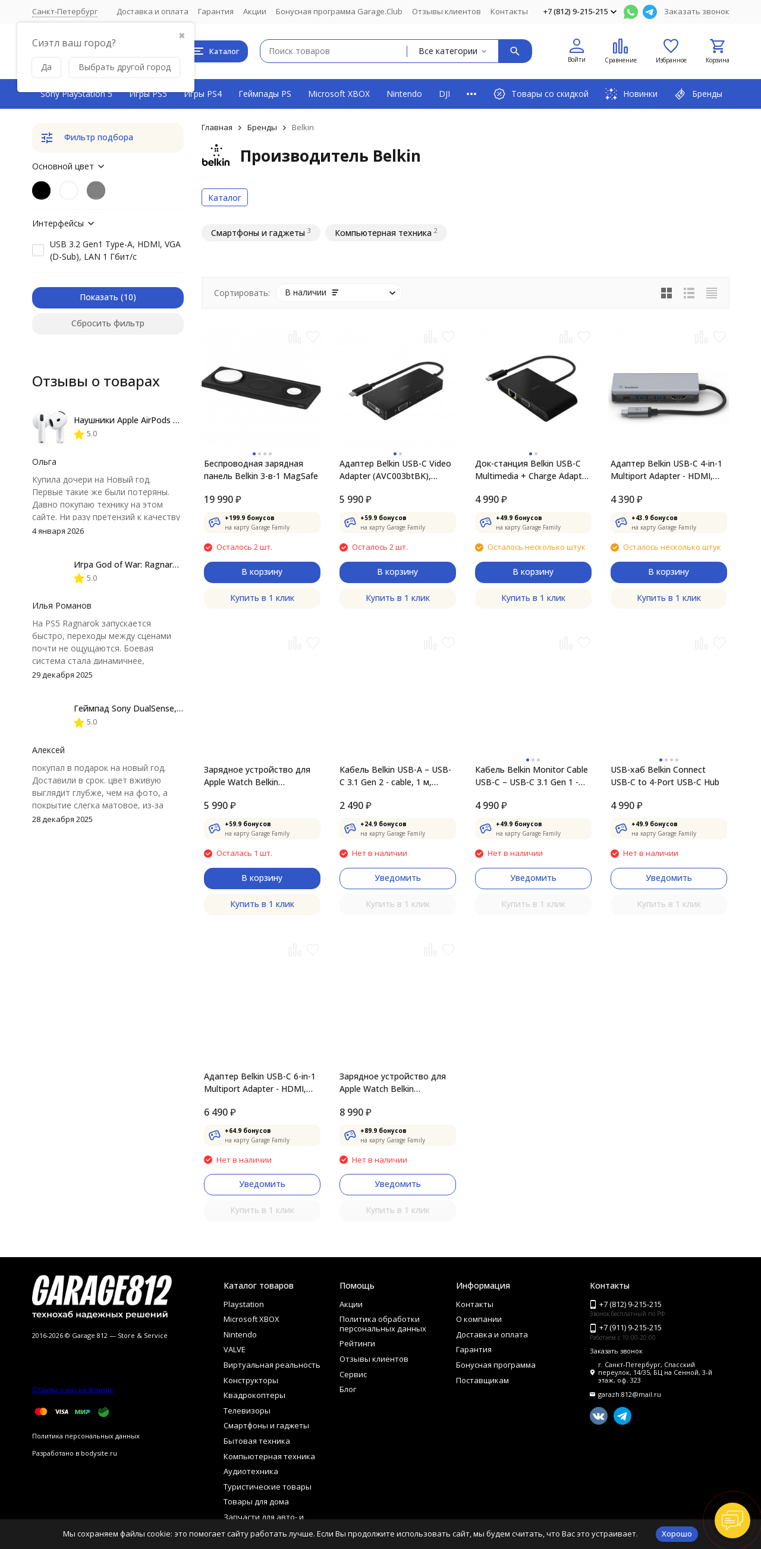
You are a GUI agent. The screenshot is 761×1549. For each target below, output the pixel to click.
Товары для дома (256, 1501)
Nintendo (404, 93)
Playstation (244, 1304)
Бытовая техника (257, 1440)
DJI (444, 93)
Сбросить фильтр (107, 323)
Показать (99, 297)
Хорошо (677, 1533)
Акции (254, 11)
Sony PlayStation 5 (76, 93)
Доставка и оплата (152, 11)
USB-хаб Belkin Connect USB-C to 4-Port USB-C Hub (665, 776)
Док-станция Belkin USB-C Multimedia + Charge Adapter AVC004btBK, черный (532, 470)
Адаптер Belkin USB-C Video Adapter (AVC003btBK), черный (395, 470)
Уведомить (398, 877)
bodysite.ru (99, 1453)
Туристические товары (268, 1486)
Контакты (509, 11)
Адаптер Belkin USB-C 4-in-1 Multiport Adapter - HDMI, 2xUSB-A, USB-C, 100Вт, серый (666, 470)
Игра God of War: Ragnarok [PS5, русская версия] (172, 564)
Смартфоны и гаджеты (266, 1425)
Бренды (262, 127)
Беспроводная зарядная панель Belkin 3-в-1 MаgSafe (261, 469)
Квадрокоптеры (254, 1395)
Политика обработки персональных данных (382, 1324)
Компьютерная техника (269, 1456)
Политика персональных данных (86, 1435)
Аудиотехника (251, 1471)
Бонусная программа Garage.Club (339, 11)
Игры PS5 (148, 93)
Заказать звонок (696, 11)
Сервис (353, 1374)
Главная (217, 127)
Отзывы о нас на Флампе (73, 1389)
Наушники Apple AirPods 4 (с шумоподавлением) (172, 420)
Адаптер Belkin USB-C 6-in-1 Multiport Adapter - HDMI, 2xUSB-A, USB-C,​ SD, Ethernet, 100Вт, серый (260, 1083)
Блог (347, 1389)
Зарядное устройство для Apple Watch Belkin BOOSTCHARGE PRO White (257, 776)
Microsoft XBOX (339, 93)
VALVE (235, 1349)
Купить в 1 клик (262, 597)
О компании (479, 1319)
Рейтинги (357, 1343)
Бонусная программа (496, 1364)
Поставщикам (482, 1380)
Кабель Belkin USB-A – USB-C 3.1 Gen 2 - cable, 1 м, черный (395, 776)
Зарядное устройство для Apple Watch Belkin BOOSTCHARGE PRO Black (392, 1083)
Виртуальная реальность (272, 1364)
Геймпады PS (264, 93)
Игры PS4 (203, 93)
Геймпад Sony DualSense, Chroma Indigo (155, 708)
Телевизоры (247, 1410)
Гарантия (216, 11)
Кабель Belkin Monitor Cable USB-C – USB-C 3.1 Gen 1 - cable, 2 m (531, 776)
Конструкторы (251, 1380)
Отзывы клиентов (446, 11)
